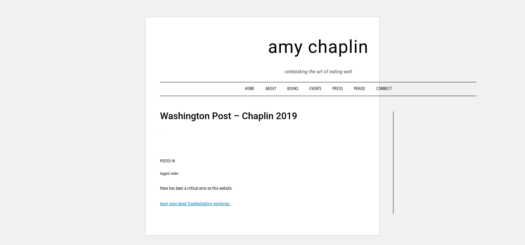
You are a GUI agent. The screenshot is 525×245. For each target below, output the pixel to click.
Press (337, 88)
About (271, 88)
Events (315, 88)
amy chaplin (318, 46)
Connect (384, 88)
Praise (359, 88)
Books (292, 88)
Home (249, 88)
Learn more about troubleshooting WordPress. (195, 203)
